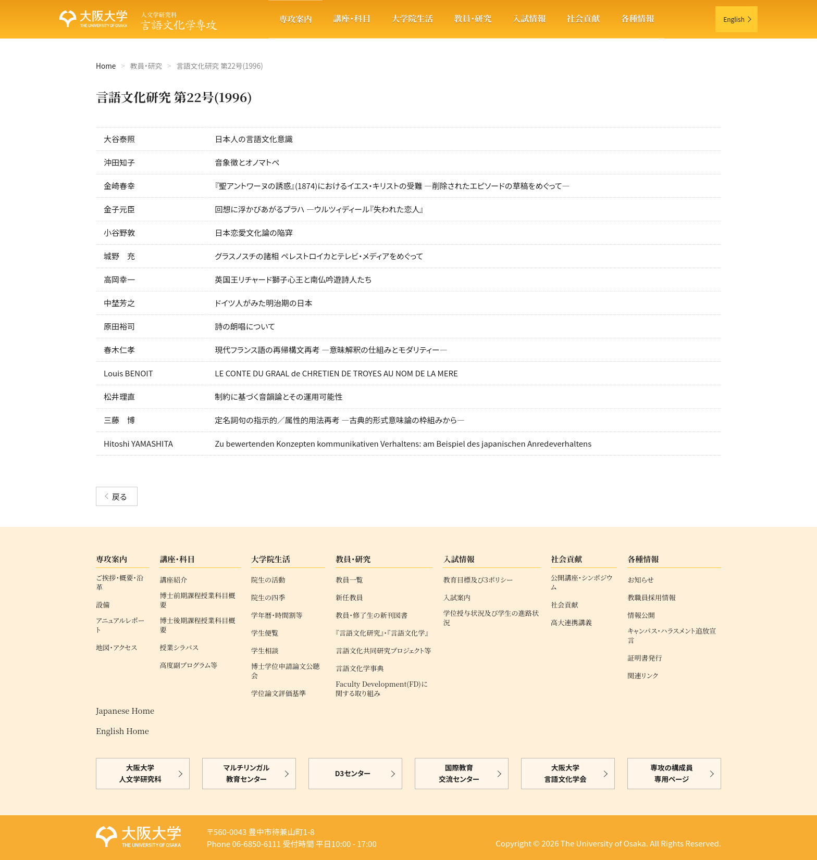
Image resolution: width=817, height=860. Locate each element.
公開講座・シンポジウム (582, 582)
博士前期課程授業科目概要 (197, 600)
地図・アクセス (116, 647)
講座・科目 (351, 18)
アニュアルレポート (120, 625)
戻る (119, 496)
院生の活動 (268, 580)
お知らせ (640, 580)
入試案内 (457, 597)
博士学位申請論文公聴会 (285, 671)
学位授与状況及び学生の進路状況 (491, 618)
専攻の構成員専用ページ (671, 773)
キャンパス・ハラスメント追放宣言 (671, 635)
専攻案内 (295, 19)
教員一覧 (349, 580)
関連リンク (642, 675)
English (734, 19)
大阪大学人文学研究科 (140, 773)
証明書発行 (644, 658)
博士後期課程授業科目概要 (197, 625)
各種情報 (637, 18)
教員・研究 (472, 18)
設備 (102, 605)
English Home (123, 730)
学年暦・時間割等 (277, 615)
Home (106, 65)
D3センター (353, 773)
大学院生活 (412, 18)
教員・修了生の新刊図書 (371, 615)
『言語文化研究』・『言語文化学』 (382, 633)
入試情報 (529, 18)
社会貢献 (583, 18)
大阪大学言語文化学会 (565, 773)
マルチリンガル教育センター (247, 773)
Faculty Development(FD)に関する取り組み (382, 688)
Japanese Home (125, 710)
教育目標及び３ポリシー (478, 580)
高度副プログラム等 (188, 665)
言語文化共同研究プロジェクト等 (383, 650)
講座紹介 (173, 580)
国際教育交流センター (459, 773)
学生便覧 (265, 633)
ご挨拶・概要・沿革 (119, 582)
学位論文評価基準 (278, 693)
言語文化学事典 (359, 668)
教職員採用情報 (651, 597)
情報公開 (641, 615)
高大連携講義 (571, 622)
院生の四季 (268, 597)
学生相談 (265, 650)
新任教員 (349, 597)
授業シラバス (178, 647)
